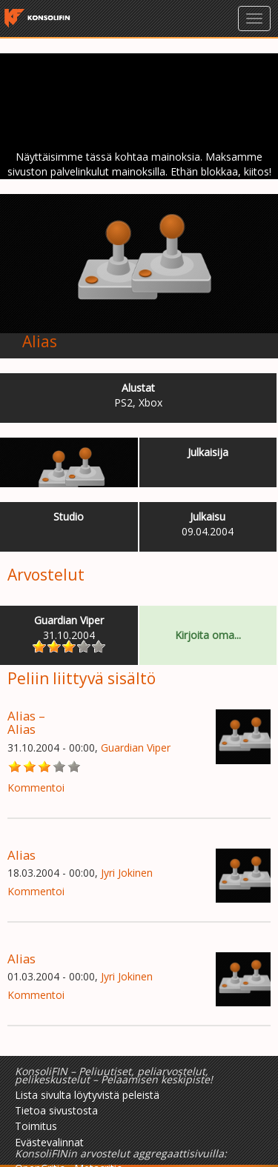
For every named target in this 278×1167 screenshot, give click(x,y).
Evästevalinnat (49, 1142)
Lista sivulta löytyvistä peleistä (87, 1095)
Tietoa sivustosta (56, 1110)
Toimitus (36, 1126)
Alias (39, 341)
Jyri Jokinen (127, 873)
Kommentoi (35, 787)
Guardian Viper (136, 747)
